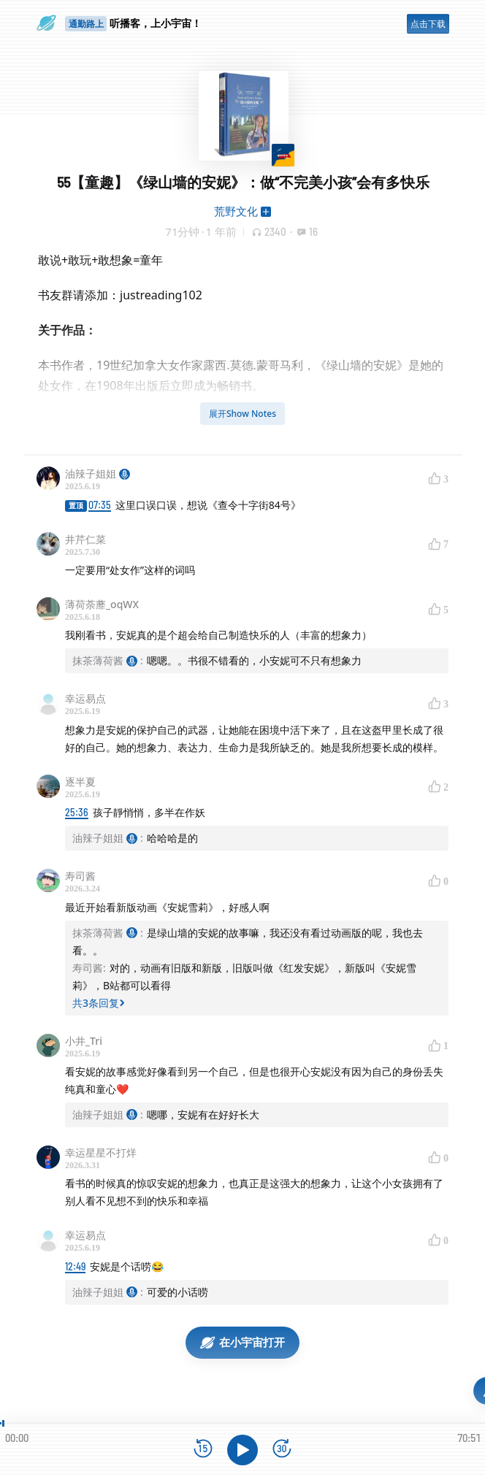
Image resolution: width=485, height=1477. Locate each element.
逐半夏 (80, 782)
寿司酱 (80, 876)
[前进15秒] (282, 1449)
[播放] (242, 1450)
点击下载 (428, 24)
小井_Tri (83, 1041)
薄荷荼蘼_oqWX (102, 604)
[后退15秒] (203, 1449)
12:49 (75, 1266)
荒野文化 (236, 211)
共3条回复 (98, 1003)
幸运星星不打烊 (101, 1152)
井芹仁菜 (85, 539)
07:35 (99, 505)
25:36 (76, 812)
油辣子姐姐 (97, 473)
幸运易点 (85, 698)
